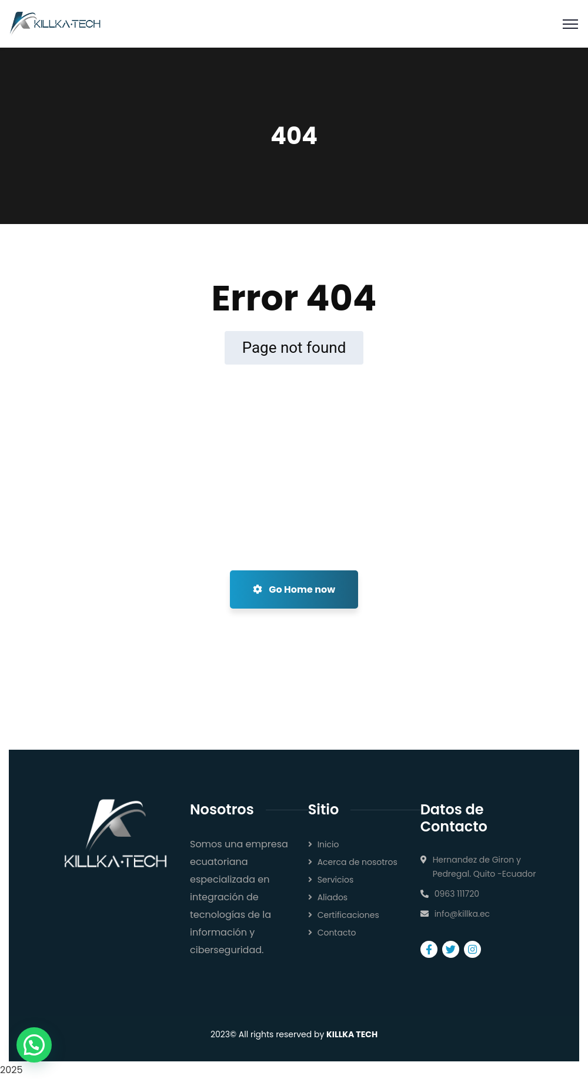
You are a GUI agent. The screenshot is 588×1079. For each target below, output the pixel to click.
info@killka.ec (462, 914)
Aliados (333, 897)
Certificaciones (348, 915)
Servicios (336, 880)
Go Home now (294, 589)
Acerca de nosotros (357, 862)
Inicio (328, 844)
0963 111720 (457, 894)
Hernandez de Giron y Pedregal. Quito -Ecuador (484, 867)
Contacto (337, 932)
